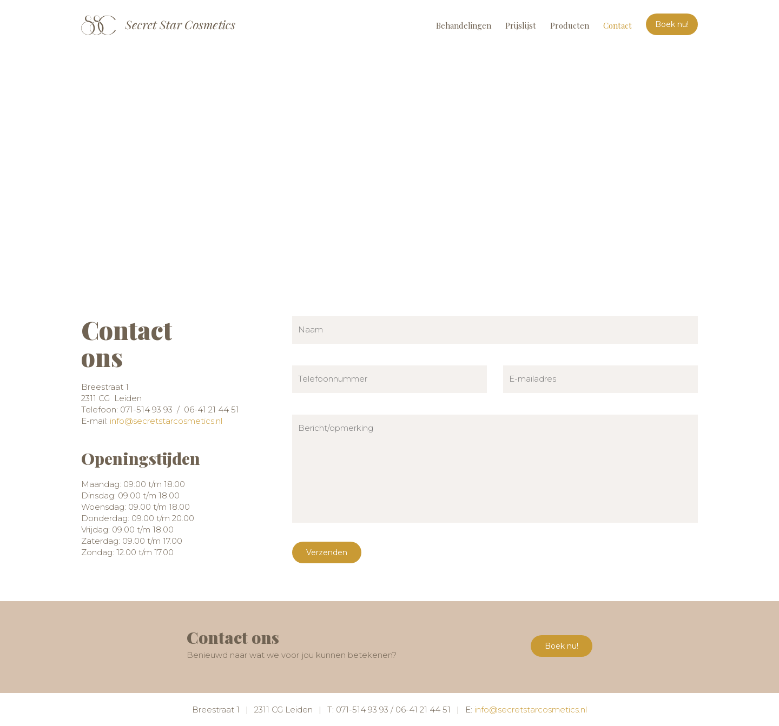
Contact (617, 25)
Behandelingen (463, 25)
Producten (569, 25)
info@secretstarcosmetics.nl (166, 421)
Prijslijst (520, 25)
